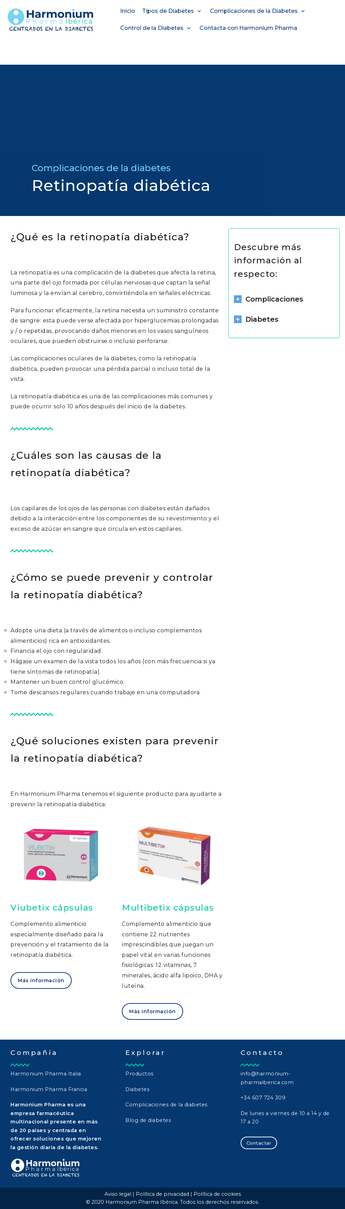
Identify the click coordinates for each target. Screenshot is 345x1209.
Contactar (259, 1143)
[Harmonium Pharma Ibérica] (50, 19)
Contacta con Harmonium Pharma (248, 28)
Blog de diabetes (148, 1120)
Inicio (127, 11)
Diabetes (137, 1089)
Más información (41, 980)
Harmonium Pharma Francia (48, 1089)
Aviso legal (117, 1194)
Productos (139, 1074)
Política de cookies (217, 1194)
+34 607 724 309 (263, 1098)
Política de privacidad (162, 1194)
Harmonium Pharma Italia (45, 1074)
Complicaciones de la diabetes (166, 1105)
